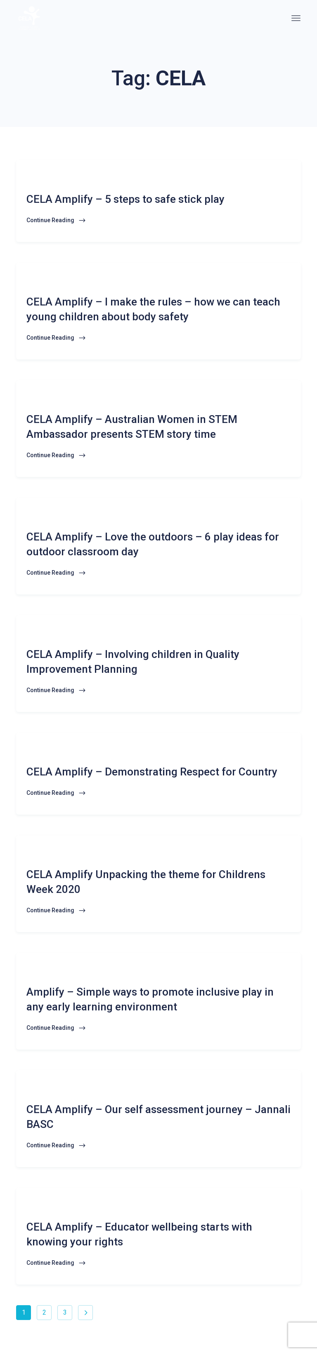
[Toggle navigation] (296, 18)
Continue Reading (56, 220)
